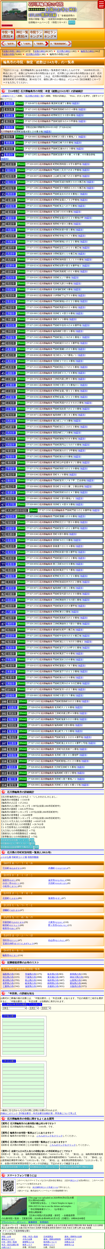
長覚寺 (11, 540)
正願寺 (11, 397)
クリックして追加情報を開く (16, 1231)
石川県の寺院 (32, 54)
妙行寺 (11, 689)
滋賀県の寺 (30, 986)
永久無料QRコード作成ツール (45, 1187)
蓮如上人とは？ (8, 1239)
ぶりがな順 (5, 857)
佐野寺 (11, 265)
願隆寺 (11, 188)
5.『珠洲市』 (39, 44)
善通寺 (11, 492)
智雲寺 (11, 516)
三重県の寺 (8, 986)
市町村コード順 (19, 857)
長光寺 (11, 552)
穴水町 (12, 868)
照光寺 (11, 277)
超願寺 (11, 528)
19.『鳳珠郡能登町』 (59, 44)
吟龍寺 (11, 206)
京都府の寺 (52, 986)
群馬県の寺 (75, 974)
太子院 (11, 504)
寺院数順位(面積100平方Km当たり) (16, 846)
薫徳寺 (11, 212)
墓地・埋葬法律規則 (52, 1239)
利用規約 (44, 1222)
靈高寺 (12, 767)
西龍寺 (11, 444)
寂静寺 (11, 271)
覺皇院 (9, 148)
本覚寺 (11, 665)
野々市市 (58, 925)
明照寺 (12, 725)
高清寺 (11, 253)
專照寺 (11, 462)
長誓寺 (11, 564)
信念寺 (11, 343)
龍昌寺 (12, 749)
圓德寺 (9, 127)
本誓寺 (11, 677)
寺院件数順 (33, 857)
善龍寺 (11, 498)
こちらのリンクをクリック (49, 1136)
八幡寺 (11, 612)
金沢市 (57, 880)
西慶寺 (11, 427)
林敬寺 (12, 755)
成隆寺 (11, 373)
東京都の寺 (52, 977)
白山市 (57, 940)
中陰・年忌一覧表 (30, 1237)
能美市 (9, 928)
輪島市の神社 (87, 51)
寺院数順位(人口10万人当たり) (15, 843)
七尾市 (56, 922)
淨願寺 (11, 313)
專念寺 (11, 474)
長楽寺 (11, 546)
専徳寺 (11, 468)
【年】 (14, 1008)
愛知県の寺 (75, 983)
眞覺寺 (11, 349)
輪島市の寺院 (56, 54)
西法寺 (11, 439)
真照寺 (11, 361)
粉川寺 (11, 630)
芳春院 (11, 659)
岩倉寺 (11, 164)
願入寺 (11, 182)
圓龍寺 (9, 136)
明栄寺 (12, 713)
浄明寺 (11, 331)
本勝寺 (11, 671)
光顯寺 (11, 230)
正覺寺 (11, 385)
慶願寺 (11, 218)
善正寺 (11, 486)
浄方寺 (11, 325)
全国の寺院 (8, 54)
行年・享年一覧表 (9, 1242)
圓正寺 (9, 121)
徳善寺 (11, 606)
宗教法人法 (69, 1242)
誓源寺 (11, 450)
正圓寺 (11, 379)
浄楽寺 (11, 307)
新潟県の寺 (8, 980)
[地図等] (76, 103)
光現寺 (11, 236)
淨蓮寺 (11, 337)
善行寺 (11, 480)
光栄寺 (11, 224)
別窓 (32, 839)
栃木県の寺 (52, 974)
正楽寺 (11, 391)
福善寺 (11, 618)
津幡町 (11, 910)
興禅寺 (11, 194)
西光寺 (11, 432)
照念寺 (11, 283)
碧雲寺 (11, 635)
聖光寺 (11, 415)
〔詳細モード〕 (8, 96)
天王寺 (11, 582)
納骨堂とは (69, 1245)
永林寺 (9, 115)
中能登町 (13, 922)
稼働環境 (32, 1222)
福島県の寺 (8, 974)
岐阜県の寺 (30, 983)
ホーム (71, 22)
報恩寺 (11, 641)
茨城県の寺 (30, 974)
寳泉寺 (11, 647)
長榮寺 (11, 534)
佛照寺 (11, 624)
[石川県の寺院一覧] (34, 96)
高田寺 (11, 259)
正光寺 (11, 403)
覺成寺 (9, 154)
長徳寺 (11, 570)
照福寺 (11, 289)
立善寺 (12, 743)
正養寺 (11, 409)
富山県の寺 (30, 980)
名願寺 (12, 701)
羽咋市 (10, 940)
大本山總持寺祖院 (17, 510)
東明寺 (11, 588)
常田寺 (11, 295)
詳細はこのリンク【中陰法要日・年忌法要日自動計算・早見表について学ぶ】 (38, 1113)
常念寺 (11, 301)
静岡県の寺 (52, 983)
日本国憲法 (48, 1237)
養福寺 (12, 737)
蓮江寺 (12, 779)
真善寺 (11, 367)
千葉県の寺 (30, 977)
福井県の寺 (52, 980)
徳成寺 (11, 600)
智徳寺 (11, 522)
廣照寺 (11, 247)
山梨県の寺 (75, 980)
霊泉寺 (12, 773)
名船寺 (12, 707)
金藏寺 (11, 200)
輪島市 (10, 955)
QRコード (74, 1180)
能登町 (11, 925)
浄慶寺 (11, 319)
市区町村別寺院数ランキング (14, 839)
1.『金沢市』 (10, 44)
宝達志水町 (18, 943)
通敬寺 (11, 576)
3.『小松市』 (26, 44)
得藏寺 (11, 594)
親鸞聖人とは (28, 1242)
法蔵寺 (11, 653)
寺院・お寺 (6, 1237)
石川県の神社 (63, 51)
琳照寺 (12, 761)
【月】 (34, 1008)
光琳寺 (11, 241)
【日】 (46, 1008)
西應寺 (11, 421)
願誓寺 (11, 176)
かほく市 (11, 883)
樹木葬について (50, 1242)
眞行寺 (11, 355)
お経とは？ (6, 1247)
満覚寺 (11, 683)
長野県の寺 (8, 983)
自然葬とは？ (70, 1239)
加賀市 (9, 880)
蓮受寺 (12, 785)
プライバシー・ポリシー (14, 1222)
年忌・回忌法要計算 (10, 1245)
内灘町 (58, 868)
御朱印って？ (49, 1245)
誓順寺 (11, 456)
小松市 (10, 886)
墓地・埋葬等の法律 (73, 1237)
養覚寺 (12, 731)
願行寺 (10, 170)
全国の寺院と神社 (12, 51)
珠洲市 (55, 898)
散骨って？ (27, 1245)
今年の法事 (27, 1239)
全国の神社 (39, 51)
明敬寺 (12, 719)
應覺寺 (9, 142)
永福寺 (9, 103)
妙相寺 (11, 695)
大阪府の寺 (75, 986)
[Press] (19, 103)
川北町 (58, 883)
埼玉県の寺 (8, 977)
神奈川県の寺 (76, 977)
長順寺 (11, 558)
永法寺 (9, 109)
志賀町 (10, 898)
